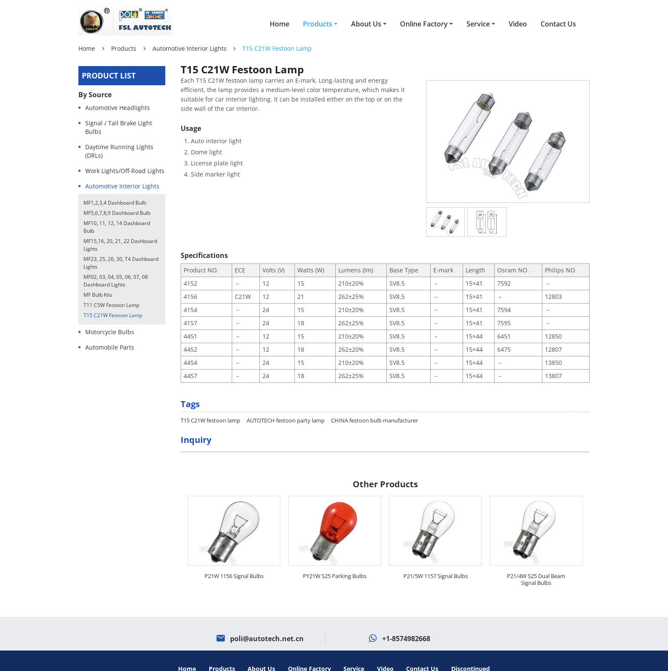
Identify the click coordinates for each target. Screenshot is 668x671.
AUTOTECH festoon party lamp (286, 404)
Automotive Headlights (117, 108)
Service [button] (478, 24)
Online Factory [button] (424, 24)
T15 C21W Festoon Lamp (113, 315)
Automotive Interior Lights (190, 48)
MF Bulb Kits (98, 294)
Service (353, 652)
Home (279, 24)
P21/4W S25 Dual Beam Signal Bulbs (536, 563)
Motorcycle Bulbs (109, 332)
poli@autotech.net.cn (267, 622)
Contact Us (558, 24)
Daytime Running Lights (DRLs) (119, 151)
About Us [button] (366, 24)
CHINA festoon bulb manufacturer (374, 404)
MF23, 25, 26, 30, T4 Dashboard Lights (121, 262)
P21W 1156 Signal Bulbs (234, 560)
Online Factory (309, 652)
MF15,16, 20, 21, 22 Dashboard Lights (120, 244)
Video (518, 24)
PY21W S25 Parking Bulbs (334, 560)
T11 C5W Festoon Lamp (111, 305)
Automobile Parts (109, 347)
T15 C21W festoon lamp (210, 404)
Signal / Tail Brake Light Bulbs (118, 127)
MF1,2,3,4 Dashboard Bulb (115, 202)
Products (123, 48)
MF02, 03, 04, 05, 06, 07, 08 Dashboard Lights (116, 280)
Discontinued (470, 652)
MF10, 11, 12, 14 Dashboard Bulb (117, 227)
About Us (261, 652)
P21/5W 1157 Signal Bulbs (435, 560)
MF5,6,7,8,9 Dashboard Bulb (117, 213)
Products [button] (317, 24)
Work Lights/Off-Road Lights (124, 171)
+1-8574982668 (406, 622)
